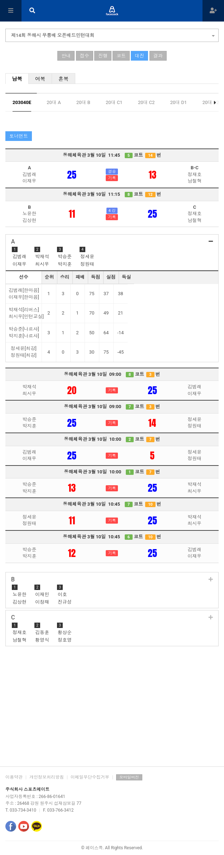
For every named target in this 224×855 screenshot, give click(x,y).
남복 (17, 79)
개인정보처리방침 (46, 777)
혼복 (63, 79)
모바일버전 (129, 777)
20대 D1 (178, 102)
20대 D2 (210, 102)
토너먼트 (18, 136)
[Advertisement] (112, 709)
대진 (139, 55)
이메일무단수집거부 (90, 777)
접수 (84, 55)
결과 (158, 55)
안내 (66, 55)
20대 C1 (114, 102)
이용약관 (14, 777)
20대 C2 (146, 102)
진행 (103, 55)
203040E (22, 102)
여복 (40, 79)
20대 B (83, 102)
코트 (121, 55)
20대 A (54, 102)
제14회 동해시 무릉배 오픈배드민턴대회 (113, 34)
